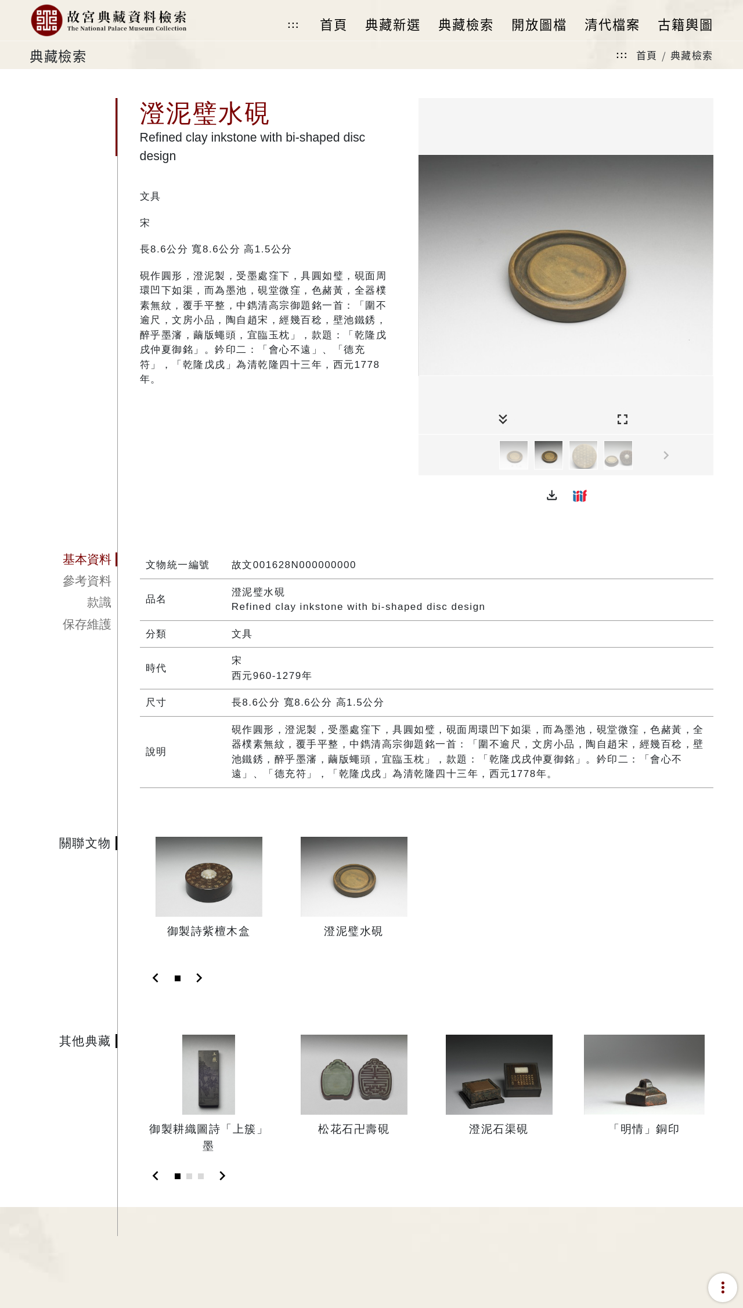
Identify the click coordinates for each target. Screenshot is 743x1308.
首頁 (647, 55)
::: (293, 25)
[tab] (73, 559)
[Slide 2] (189, 1176)
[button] (552, 496)
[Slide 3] (201, 1176)
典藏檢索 (691, 55)
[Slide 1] (178, 978)
